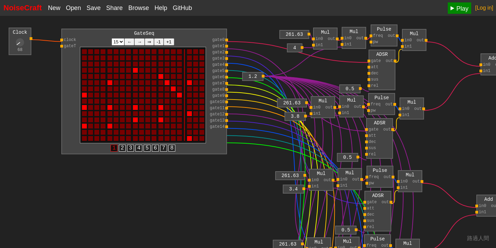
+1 (169, 42)
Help (160, 7)
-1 (159, 42)
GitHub (182, 7)
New (54, 7)
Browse (138, 7)
